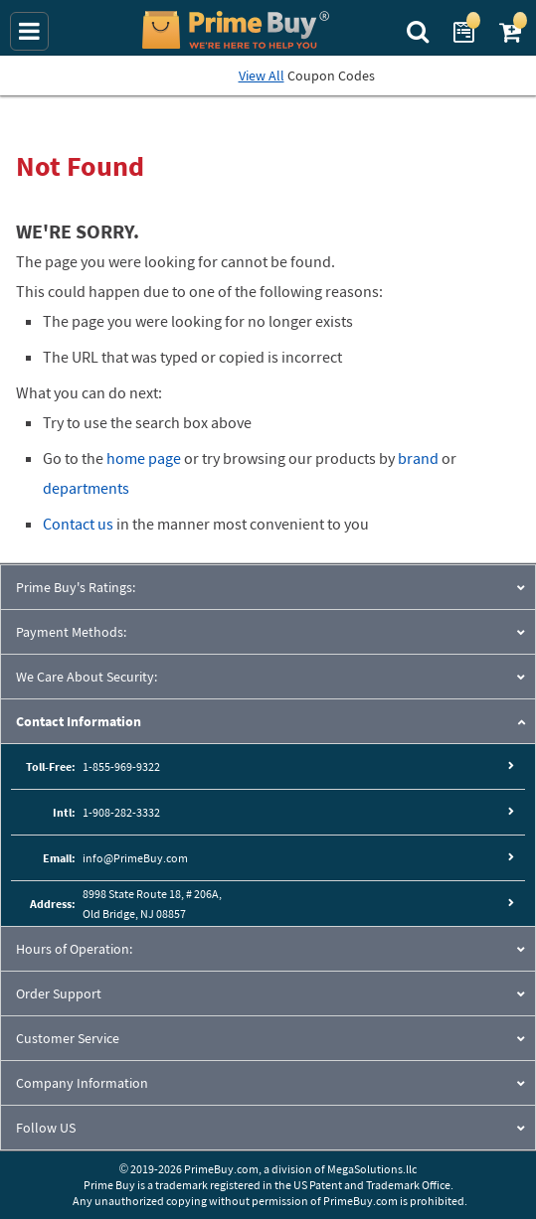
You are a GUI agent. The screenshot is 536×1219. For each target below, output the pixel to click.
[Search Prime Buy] (420, 30)
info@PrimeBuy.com (135, 857)
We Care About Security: (86, 677)
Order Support (58, 993)
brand (418, 458)
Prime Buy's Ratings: (75, 587)
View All (261, 75)
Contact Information (78, 721)
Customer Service (67, 1038)
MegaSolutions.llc (372, 1168)
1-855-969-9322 (121, 766)
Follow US (46, 1128)
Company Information (82, 1083)
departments (86, 488)
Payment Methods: (71, 632)
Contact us (78, 523)
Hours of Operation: (74, 949)
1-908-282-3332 (121, 812)
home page (143, 458)
